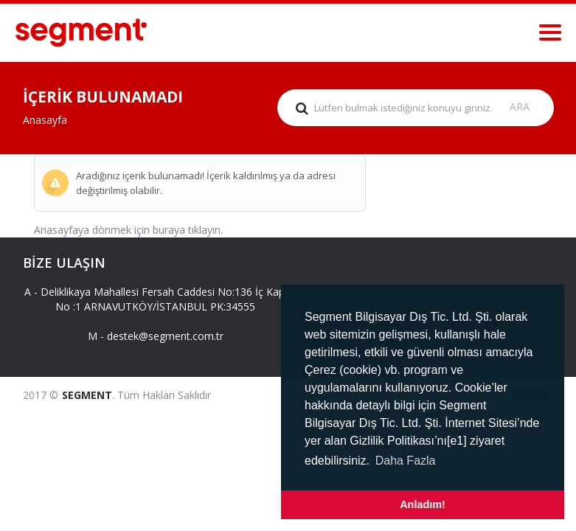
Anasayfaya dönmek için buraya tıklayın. (128, 230)
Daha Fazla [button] (405, 460)
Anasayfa (45, 120)
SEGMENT (87, 395)
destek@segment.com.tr (165, 336)
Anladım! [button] (422, 504)
